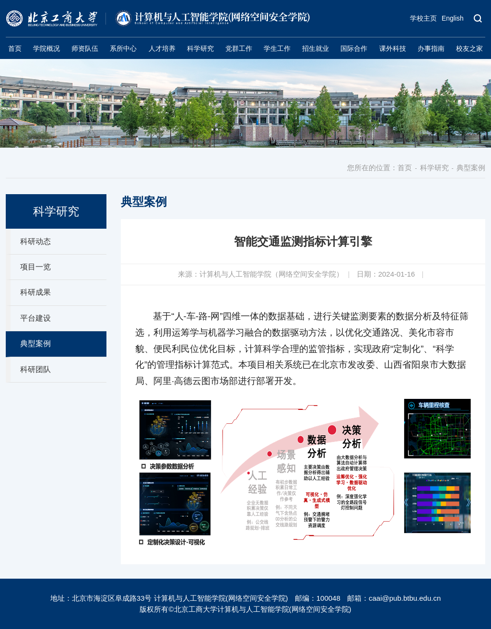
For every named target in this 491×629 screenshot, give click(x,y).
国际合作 (353, 48)
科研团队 (35, 369)
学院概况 (46, 48)
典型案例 (470, 167)
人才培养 (162, 48)
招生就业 (315, 48)
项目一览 (35, 267)
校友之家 (469, 48)
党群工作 (238, 48)
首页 (15, 48)
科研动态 (35, 241)
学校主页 (423, 18)
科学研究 (200, 48)
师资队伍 (84, 48)
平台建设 (35, 318)
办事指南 (431, 48)
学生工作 (277, 48)
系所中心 (123, 48)
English (453, 18)
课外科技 (392, 48)
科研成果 (35, 292)
